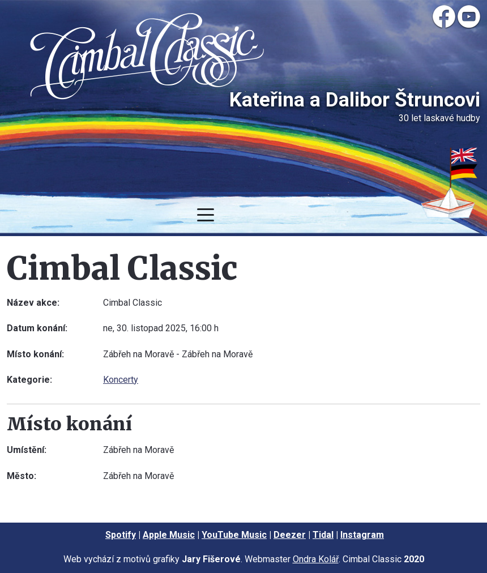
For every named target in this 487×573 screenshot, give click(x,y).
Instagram (362, 534)
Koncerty (120, 379)
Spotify (120, 534)
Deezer (290, 534)
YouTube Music (234, 534)
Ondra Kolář (316, 559)
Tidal (323, 534)
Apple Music (169, 534)
